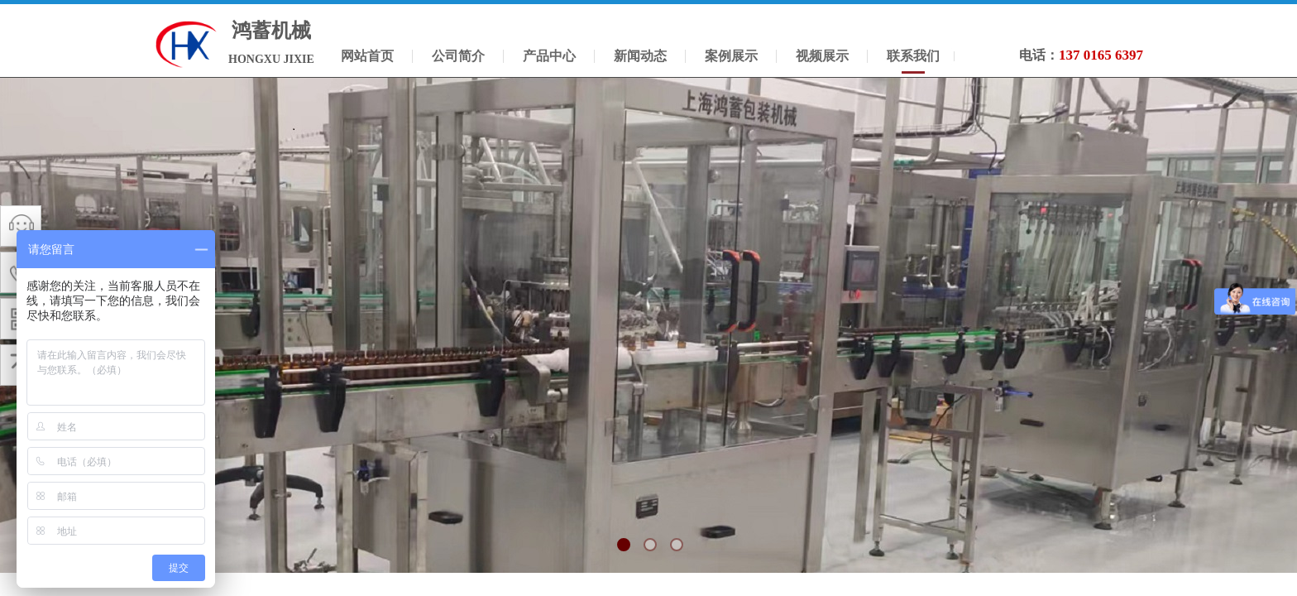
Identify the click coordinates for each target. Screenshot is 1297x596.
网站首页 (367, 56)
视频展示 (822, 56)
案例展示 (731, 56)
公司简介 (458, 56)
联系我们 (913, 56)
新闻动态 (640, 56)
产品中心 (549, 56)
